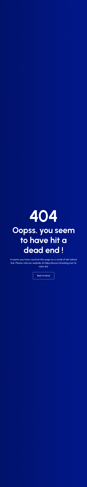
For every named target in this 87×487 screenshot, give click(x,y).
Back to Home (43, 275)
